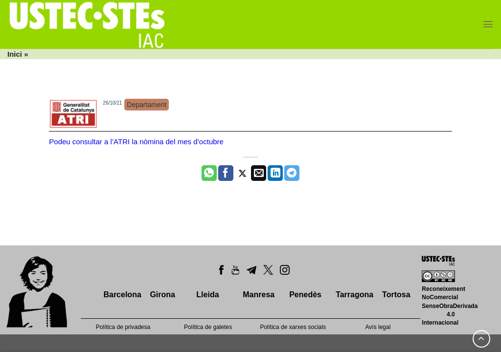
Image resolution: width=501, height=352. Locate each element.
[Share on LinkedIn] (275, 173)
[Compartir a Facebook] (225, 173)
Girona (162, 294)
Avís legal (378, 327)
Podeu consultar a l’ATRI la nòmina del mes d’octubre (136, 141)
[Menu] (488, 24)
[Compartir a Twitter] (242, 173)
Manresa (258, 294)
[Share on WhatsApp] (209, 173)
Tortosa (396, 294)
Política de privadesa (123, 327)
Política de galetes (208, 327)
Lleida (207, 294)
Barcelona (122, 294)
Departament (146, 105)
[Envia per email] (258, 173)
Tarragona (354, 294)
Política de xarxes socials (293, 327)
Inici (14, 54)
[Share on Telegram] (291, 173)
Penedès (305, 294)
